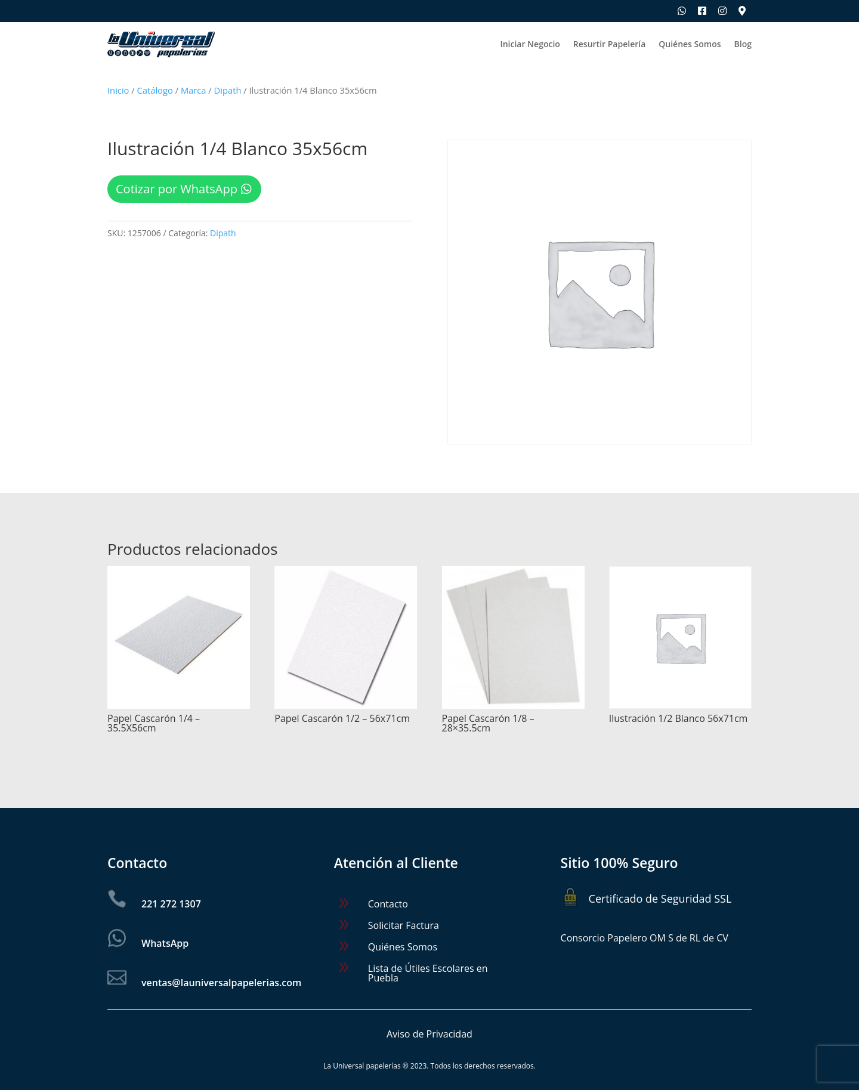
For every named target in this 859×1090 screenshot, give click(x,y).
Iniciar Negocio (530, 45)
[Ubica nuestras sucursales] (742, 10)
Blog (743, 45)
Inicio (118, 90)
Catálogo (155, 90)
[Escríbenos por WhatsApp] (682, 10)
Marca (193, 90)
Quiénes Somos (690, 45)
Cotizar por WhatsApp (176, 189)
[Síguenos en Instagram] (722, 10)
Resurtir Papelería (609, 45)
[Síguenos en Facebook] (702, 10)
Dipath (228, 90)
